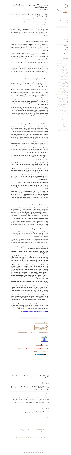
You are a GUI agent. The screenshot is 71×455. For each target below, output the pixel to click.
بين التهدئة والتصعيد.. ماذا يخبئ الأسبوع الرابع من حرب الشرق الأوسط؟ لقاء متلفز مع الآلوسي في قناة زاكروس (59, 98)
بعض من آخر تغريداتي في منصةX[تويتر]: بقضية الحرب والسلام (60, 102)
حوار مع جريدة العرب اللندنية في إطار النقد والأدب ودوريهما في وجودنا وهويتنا (32, 19)
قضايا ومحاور (63, 41)
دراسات (64, 34)
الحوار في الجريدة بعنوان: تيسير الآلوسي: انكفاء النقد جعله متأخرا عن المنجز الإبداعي (31, 22)
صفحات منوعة (63, 45)
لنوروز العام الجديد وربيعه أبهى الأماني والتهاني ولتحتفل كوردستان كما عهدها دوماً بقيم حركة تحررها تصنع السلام (59, 111)
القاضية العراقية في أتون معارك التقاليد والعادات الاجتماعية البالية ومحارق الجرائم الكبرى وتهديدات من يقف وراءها (59, 122)
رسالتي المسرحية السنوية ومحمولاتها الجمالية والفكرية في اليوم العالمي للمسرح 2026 (60, 78)
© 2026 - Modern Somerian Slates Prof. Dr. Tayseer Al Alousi (31, 452)
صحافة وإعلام (63, 49)
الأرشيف (63, 51)
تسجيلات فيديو (63, 53)
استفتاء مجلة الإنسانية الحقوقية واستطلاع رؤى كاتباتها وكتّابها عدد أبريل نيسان (59, 75)
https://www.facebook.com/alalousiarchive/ (38, 345)
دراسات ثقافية (29, 362)
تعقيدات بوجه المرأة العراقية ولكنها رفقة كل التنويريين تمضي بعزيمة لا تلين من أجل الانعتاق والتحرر (59, 126)
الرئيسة (64, 32)
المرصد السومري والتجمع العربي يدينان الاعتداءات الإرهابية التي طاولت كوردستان (59, 129)
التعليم (64, 36)
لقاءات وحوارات (21, 362)
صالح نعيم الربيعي (42, 407)
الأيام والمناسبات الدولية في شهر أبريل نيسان (59, 88)
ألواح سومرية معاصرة (35, 362)
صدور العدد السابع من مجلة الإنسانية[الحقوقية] (59, 63)
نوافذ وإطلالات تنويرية (62, 39)
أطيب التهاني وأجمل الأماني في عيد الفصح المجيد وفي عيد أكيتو (59, 86)
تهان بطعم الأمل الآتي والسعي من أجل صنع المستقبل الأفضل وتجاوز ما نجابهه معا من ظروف (59, 115)
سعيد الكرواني (43, 394)
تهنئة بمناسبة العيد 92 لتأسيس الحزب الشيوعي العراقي (59, 95)
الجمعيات (64, 47)
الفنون (64, 43)
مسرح (64, 37)
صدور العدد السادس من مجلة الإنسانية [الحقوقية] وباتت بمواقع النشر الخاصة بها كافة (59, 118)
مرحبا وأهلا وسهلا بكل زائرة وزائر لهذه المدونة (60, 61)
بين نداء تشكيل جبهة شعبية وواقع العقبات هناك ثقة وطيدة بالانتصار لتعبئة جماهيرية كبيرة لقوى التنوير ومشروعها (59, 91)
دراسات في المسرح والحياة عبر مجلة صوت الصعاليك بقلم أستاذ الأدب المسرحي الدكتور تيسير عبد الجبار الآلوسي (59, 82)
